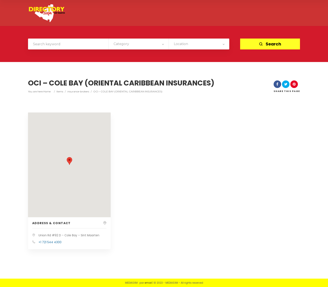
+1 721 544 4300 (50, 242)
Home (47, 91)
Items (59, 91)
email (148, 282)
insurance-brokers (78, 91)
